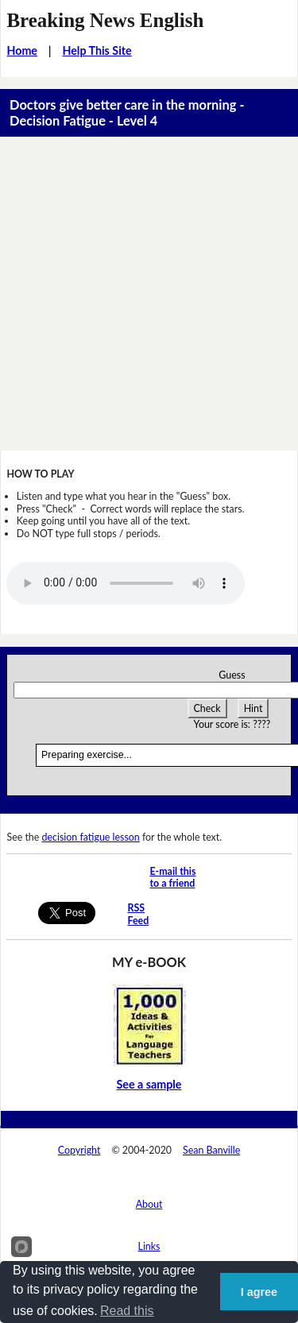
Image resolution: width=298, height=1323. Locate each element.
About (149, 1204)
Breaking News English (104, 20)
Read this (127, 1310)
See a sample (149, 1084)
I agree (259, 1292)
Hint (253, 708)
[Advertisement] (149, 294)
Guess (232, 675)
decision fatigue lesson (91, 837)
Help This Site (96, 50)
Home (21, 50)
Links (149, 1246)
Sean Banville (211, 1150)
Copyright (79, 1150)
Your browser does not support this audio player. (125, 583)
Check (207, 708)
